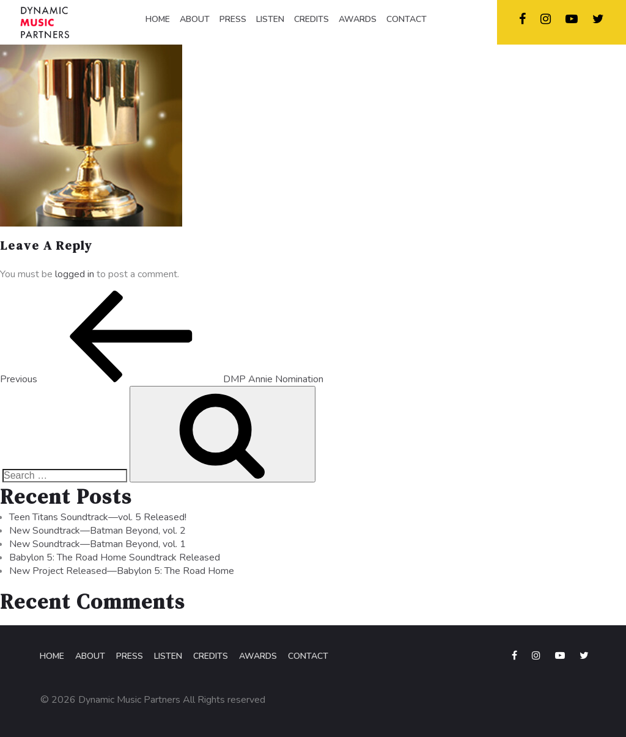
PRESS (232, 19)
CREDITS (311, 19)
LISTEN (270, 19)
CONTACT (406, 19)
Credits (210, 656)
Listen (168, 656)
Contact (308, 656)
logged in (74, 274)
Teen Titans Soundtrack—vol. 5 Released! (97, 517)
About (90, 656)
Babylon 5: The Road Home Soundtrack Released (114, 557)
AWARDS (358, 19)
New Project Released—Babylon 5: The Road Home (121, 571)
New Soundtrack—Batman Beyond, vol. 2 (97, 530)
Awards (258, 656)
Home (52, 656)
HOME (157, 19)
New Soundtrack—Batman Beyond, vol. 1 (97, 544)
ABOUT (195, 19)
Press (129, 656)
